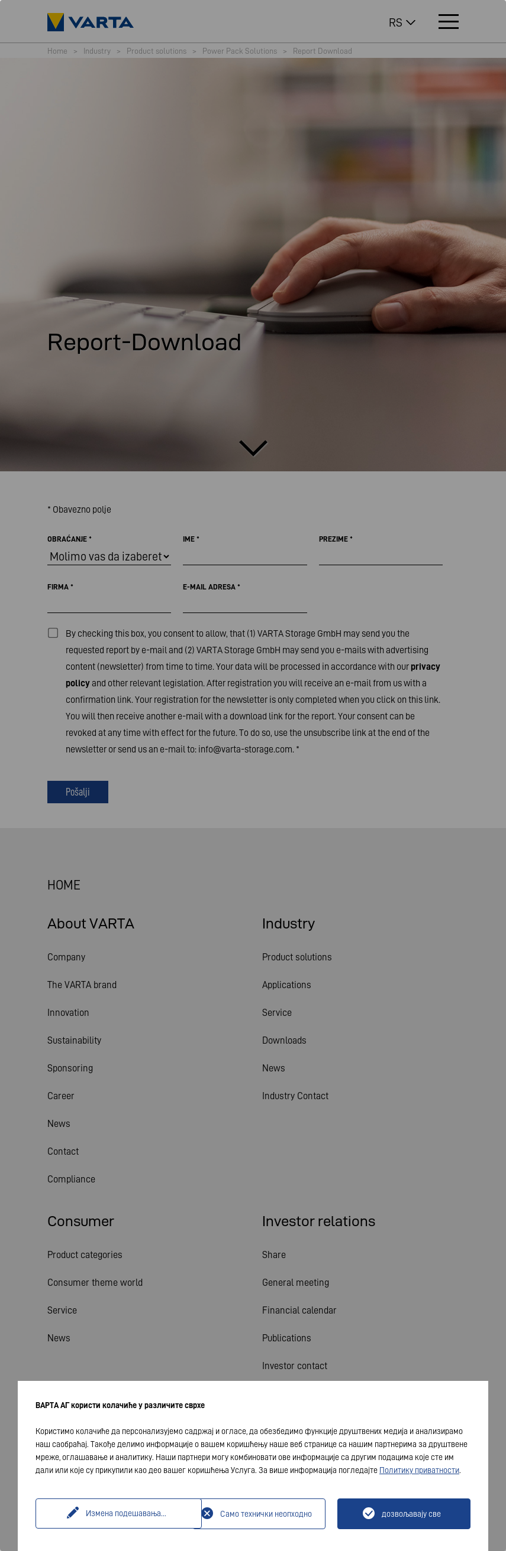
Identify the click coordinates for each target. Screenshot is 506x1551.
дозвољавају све (411, 1514)
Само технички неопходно (266, 1514)
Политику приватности (419, 1470)
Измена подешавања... (115, 1514)
